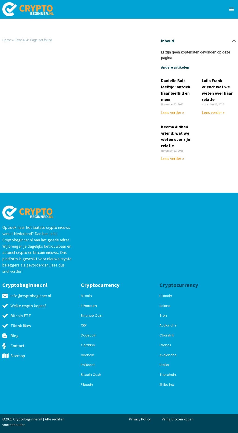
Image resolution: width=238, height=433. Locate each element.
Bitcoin (86, 295)
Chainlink (166, 335)
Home (6, 40)
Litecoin (165, 295)
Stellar (164, 365)
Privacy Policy (140, 419)
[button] (231, 9)
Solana (164, 305)
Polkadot (88, 365)
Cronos (165, 345)
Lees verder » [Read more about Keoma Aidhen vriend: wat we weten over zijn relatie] (172, 158)
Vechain (87, 355)
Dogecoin (88, 335)
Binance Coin (91, 315)
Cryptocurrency (100, 285)
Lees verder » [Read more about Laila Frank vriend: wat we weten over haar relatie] (213, 112)
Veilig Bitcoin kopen (178, 419)
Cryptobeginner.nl (24, 285)
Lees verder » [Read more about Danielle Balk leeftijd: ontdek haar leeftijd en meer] (172, 112)
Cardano (88, 345)
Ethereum (89, 305)
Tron (163, 315)
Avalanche (168, 325)
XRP (84, 325)
